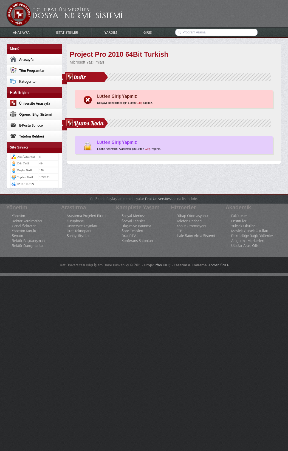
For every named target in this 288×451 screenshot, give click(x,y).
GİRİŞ (147, 32)
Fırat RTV (129, 236)
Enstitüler (238, 221)
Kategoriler (23, 81)
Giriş (139, 102)
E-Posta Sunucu (26, 125)
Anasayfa (21, 59)
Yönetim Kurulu (24, 231)
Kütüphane (75, 221)
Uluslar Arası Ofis (244, 246)
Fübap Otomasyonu (192, 216)
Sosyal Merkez (133, 216)
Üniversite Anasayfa (30, 103)
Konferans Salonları (137, 241)
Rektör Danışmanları (28, 246)
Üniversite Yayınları (82, 226)
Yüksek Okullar (243, 226)
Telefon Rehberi (27, 136)
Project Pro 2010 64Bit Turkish (119, 54)
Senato (17, 236)
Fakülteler (239, 216)
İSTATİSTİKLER (67, 32)
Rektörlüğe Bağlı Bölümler (252, 236)
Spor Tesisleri (132, 231)
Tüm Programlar (27, 70)
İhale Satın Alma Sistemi (195, 236)
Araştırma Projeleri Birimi (86, 216)
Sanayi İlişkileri (79, 236)
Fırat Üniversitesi (158, 198)
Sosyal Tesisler (133, 221)
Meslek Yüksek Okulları (249, 231)
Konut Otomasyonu (191, 226)
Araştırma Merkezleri (247, 241)
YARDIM (111, 32)
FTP (179, 231)
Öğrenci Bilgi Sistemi (31, 114)
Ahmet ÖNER (219, 265)
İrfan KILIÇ (162, 265)
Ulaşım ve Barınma (136, 226)
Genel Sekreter (24, 226)
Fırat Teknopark (79, 231)
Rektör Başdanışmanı (29, 241)
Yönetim (18, 216)
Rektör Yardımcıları (27, 221)
